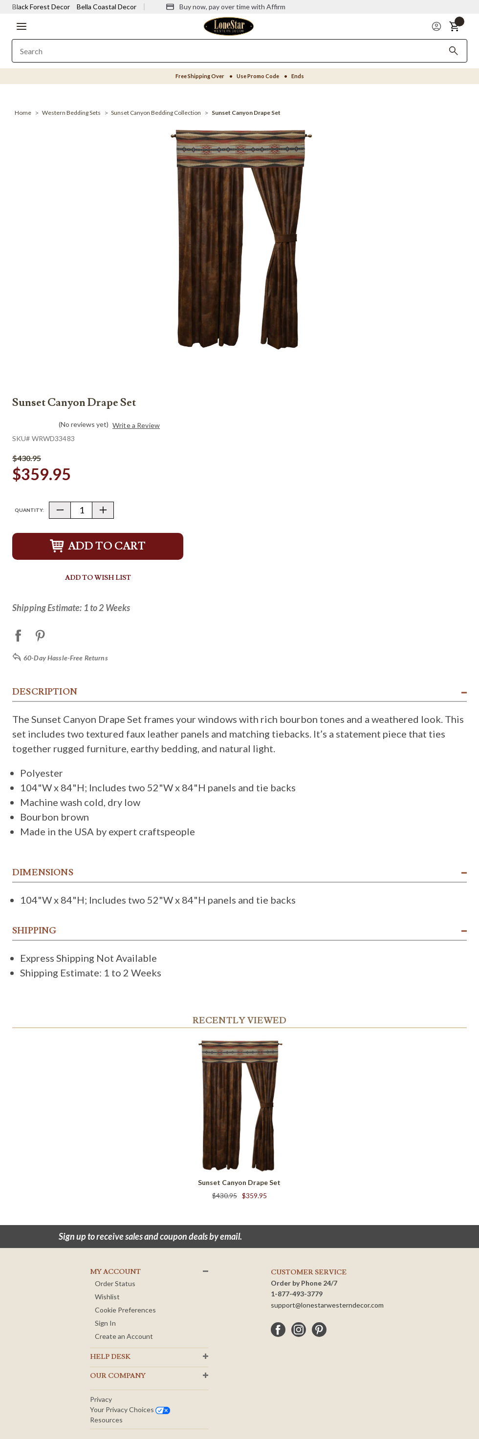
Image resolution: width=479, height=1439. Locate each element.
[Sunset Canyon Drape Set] (246, 112)
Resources (106, 1420)
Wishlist (107, 1296)
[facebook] (278, 1329)
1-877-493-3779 (297, 1294)
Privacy (101, 1399)
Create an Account (124, 1336)
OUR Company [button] (118, 1376)
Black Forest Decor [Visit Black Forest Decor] (41, 6)
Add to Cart (98, 546)
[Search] (453, 51)
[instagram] (298, 1329)
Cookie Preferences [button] (125, 1310)
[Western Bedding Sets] (71, 112)
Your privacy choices (130, 1409)
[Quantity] (81, 510)
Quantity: (29, 510)
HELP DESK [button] (110, 1357)
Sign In (105, 1323)
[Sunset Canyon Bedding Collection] (156, 112)
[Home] (23, 112)
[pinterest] (319, 1329)
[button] (21, 26)
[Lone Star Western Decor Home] (229, 25)
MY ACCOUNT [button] (115, 1272)
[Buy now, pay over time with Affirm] (225, 7)
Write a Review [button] (136, 425)
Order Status (115, 1283)
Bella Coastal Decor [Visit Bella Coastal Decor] (106, 6)
